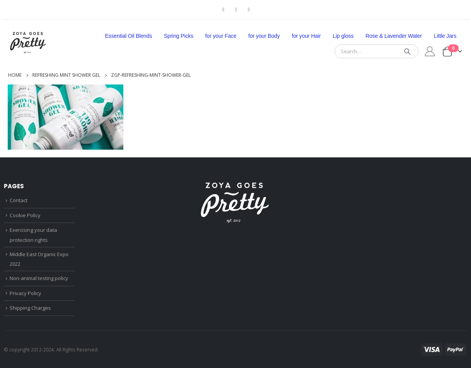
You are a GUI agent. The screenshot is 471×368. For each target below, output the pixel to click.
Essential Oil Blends (128, 36)
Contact (18, 200)
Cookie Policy (25, 215)
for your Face (221, 36)
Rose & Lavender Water (393, 36)
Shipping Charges (30, 307)
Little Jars (445, 36)
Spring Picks (178, 36)
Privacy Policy (25, 293)
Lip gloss (343, 36)
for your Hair (306, 36)
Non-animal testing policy (39, 278)
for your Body (264, 36)
